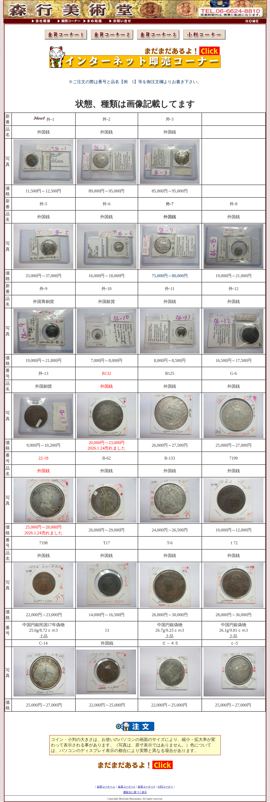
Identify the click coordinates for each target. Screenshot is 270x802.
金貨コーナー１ (106, 786)
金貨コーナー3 (146, 786)
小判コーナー (165, 786)
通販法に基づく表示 (135, 792)
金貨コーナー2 (126, 786)
